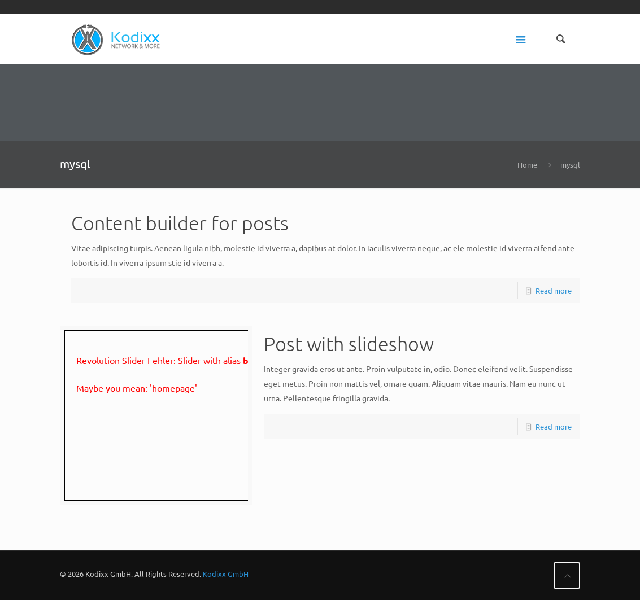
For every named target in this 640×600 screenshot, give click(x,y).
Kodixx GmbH (226, 574)
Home (527, 164)
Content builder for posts (180, 223)
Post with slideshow (349, 343)
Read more (553, 290)
